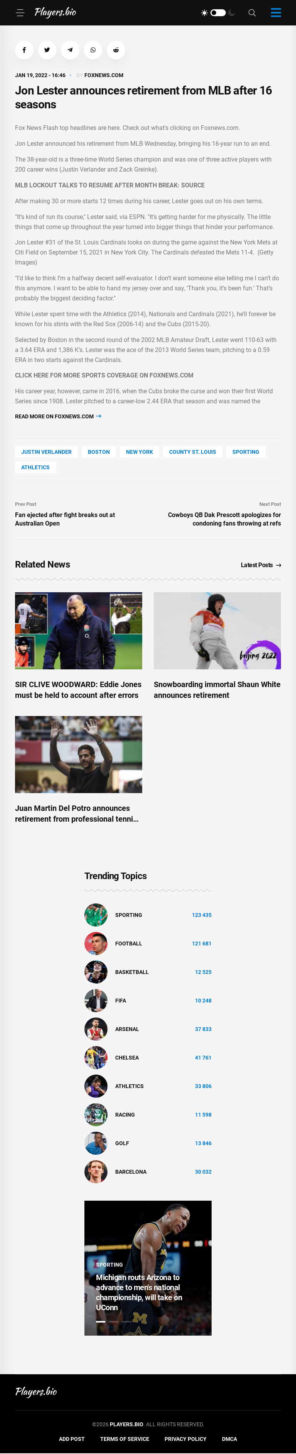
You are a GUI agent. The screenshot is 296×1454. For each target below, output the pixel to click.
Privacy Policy (186, 1440)
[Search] (252, 13)
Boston (99, 453)
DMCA (229, 1440)
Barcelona (130, 1173)
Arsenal (127, 1030)
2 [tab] (113, 1323)
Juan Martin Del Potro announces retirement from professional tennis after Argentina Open (76, 819)
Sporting (245, 453)
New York (139, 453)
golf (122, 1144)
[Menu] (20, 13)
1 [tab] (100, 1323)
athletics (35, 468)
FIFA (120, 1002)
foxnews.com (103, 76)
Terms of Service (124, 1440)
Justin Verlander (46, 453)
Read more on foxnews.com (58, 417)
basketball (132, 973)
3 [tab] (126, 1323)
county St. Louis (192, 453)
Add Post (72, 1440)
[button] (24, 50)
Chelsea (127, 1059)
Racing (125, 1116)
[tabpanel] (148, 1269)
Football (128, 945)
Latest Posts (261, 565)
